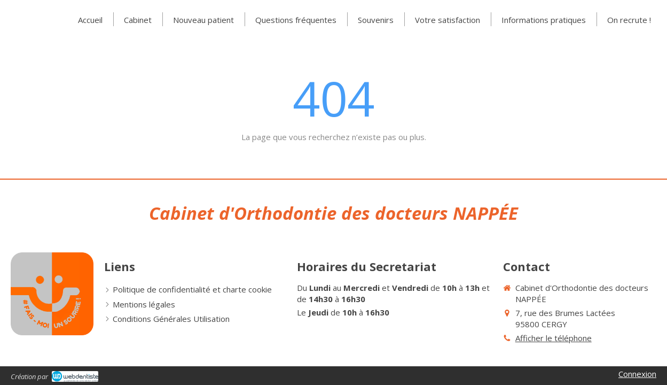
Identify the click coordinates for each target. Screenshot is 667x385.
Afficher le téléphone (553, 338)
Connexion (637, 373)
